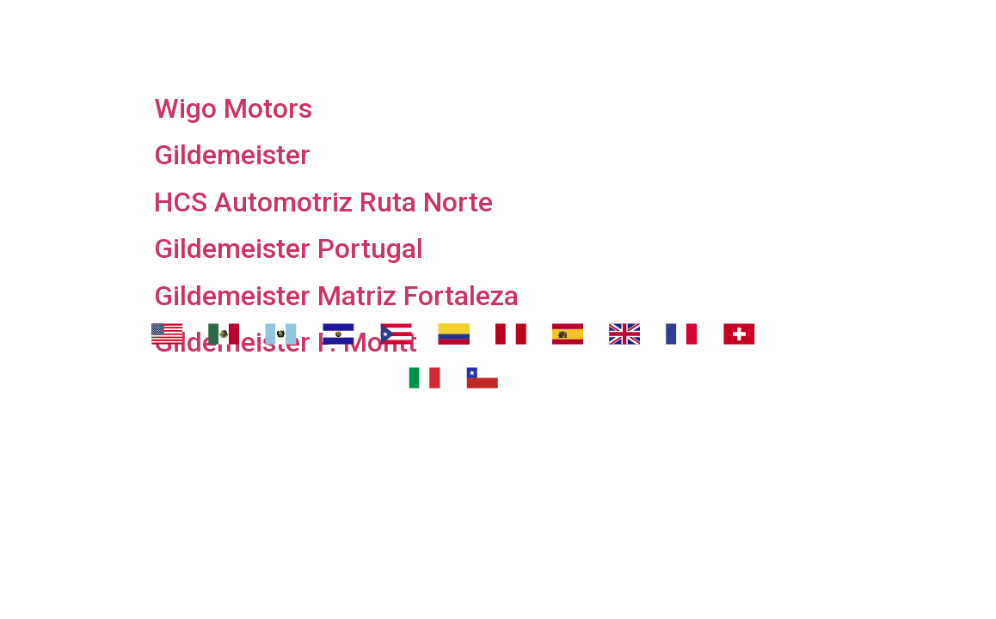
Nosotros (275, 21)
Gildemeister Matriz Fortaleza (336, 295)
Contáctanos (513, 64)
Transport (403, 21)
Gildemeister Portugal (288, 248)
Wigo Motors (233, 108)
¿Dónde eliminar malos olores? (641, 21)
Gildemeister (232, 154)
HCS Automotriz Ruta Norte (323, 202)
